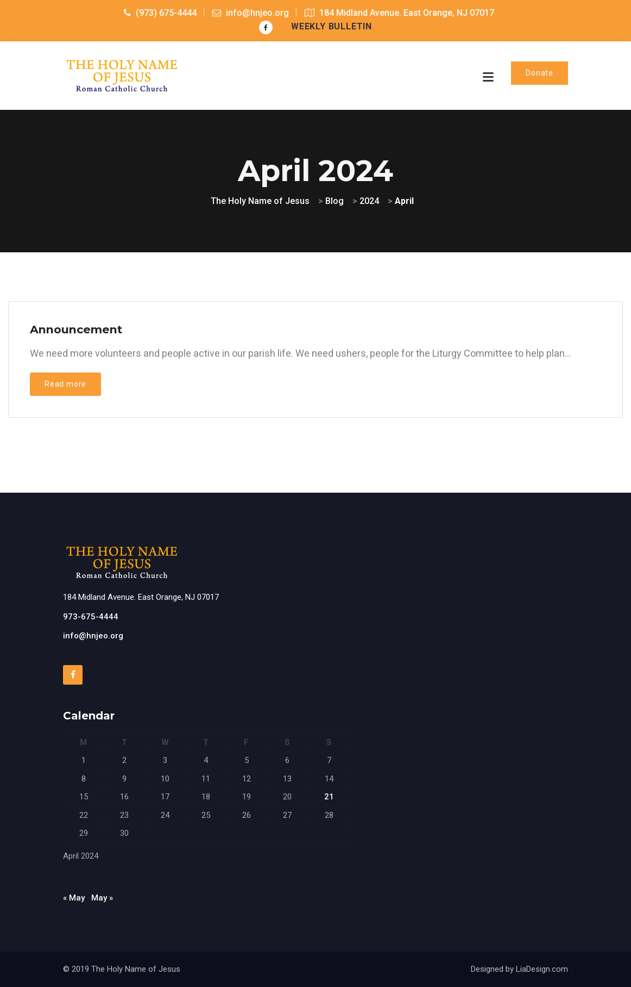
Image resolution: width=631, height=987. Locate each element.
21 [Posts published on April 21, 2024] (329, 797)
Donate (539, 73)
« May (74, 898)
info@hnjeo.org (93, 636)
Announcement (76, 329)
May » (102, 898)
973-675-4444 (90, 617)
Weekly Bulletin (331, 26)
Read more (65, 384)
